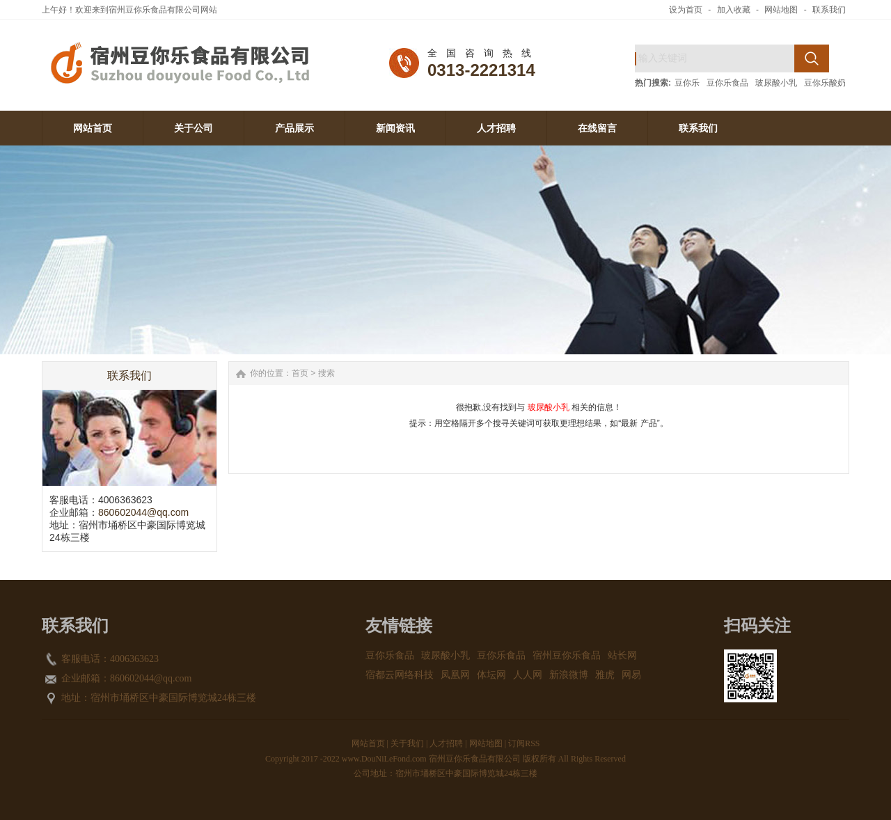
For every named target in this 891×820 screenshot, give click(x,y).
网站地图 (781, 10)
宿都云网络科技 (399, 675)
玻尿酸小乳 (776, 83)
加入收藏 (733, 10)
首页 (300, 373)
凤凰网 (455, 675)
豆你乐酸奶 (825, 83)
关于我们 (407, 743)
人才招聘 (446, 743)
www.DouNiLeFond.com (384, 759)
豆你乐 (687, 83)
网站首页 (368, 743)
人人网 (527, 675)
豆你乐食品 (727, 83)
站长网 (622, 655)
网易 (631, 675)
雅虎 (605, 675)
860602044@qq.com (143, 512)
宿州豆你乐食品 (567, 655)
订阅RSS (523, 743)
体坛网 (491, 675)
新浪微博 (568, 675)
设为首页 (685, 10)
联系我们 (829, 10)
